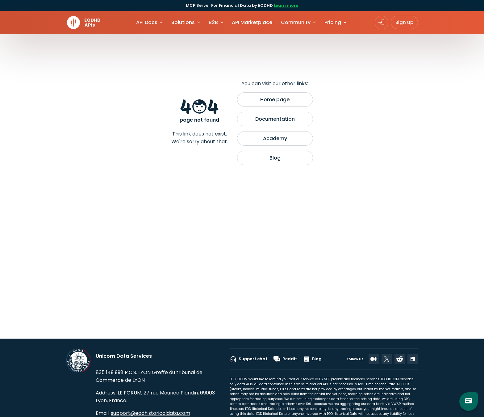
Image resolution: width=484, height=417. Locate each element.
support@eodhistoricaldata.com (150, 413)
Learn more (286, 5)
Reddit (285, 359)
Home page (275, 99)
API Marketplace (252, 22)
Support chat (248, 359)
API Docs (146, 22)
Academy (275, 138)
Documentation (275, 119)
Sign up (404, 22)
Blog (275, 157)
